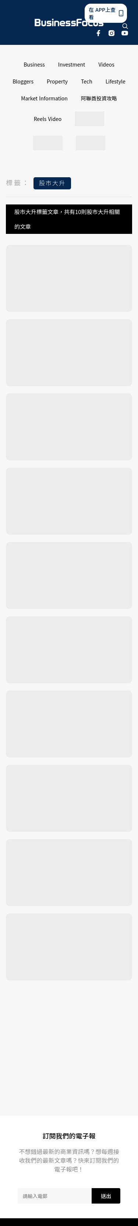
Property (57, 81)
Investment (71, 64)
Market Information (44, 98)
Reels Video (48, 118)
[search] (125, 26)
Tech (86, 81)
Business (34, 64)
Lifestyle (115, 81)
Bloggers (23, 81)
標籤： (18, 182)
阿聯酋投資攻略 (99, 98)
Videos (106, 64)
